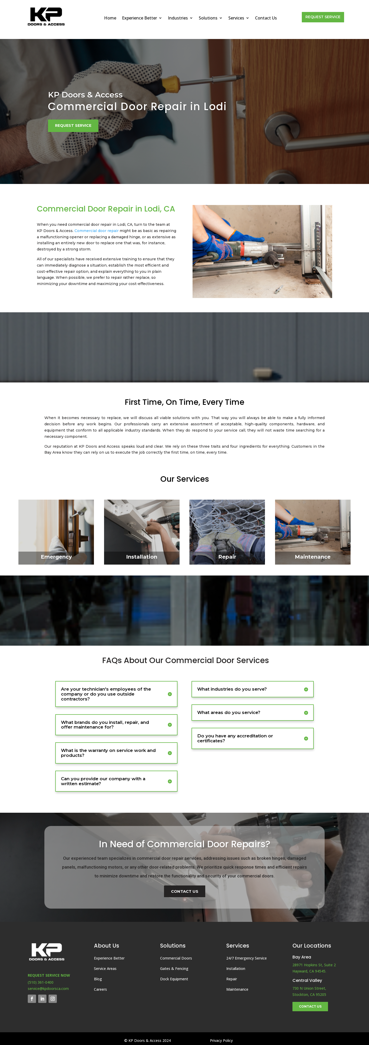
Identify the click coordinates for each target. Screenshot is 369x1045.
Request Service (322, 17)
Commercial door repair (96, 230)
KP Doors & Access (85, 95)
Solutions (208, 18)
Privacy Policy (221, 1040)
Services (236, 18)
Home (110, 18)
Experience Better (139, 18)
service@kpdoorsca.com (48, 988)
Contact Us (266, 18)
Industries (178, 18)
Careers (100, 989)
